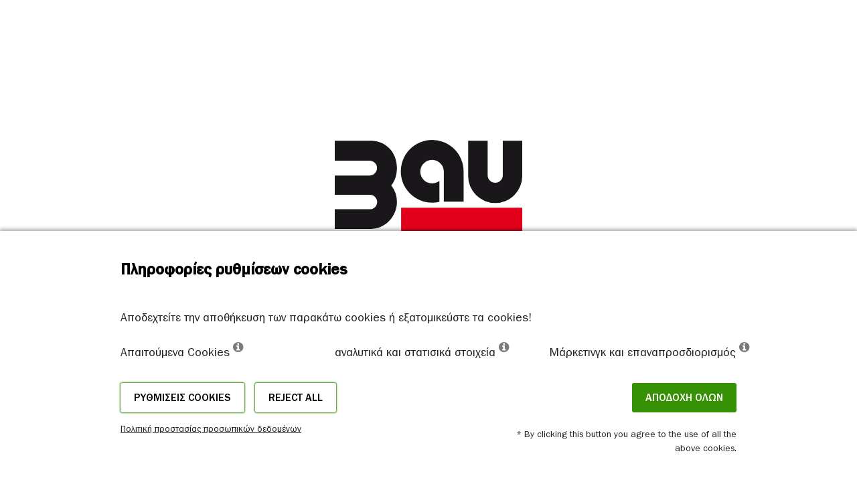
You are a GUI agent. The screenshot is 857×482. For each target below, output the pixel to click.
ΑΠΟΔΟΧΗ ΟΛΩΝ (684, 397)
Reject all (295, 397)
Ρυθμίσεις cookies (182, 397)
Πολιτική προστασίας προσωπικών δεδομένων (211, 428)
